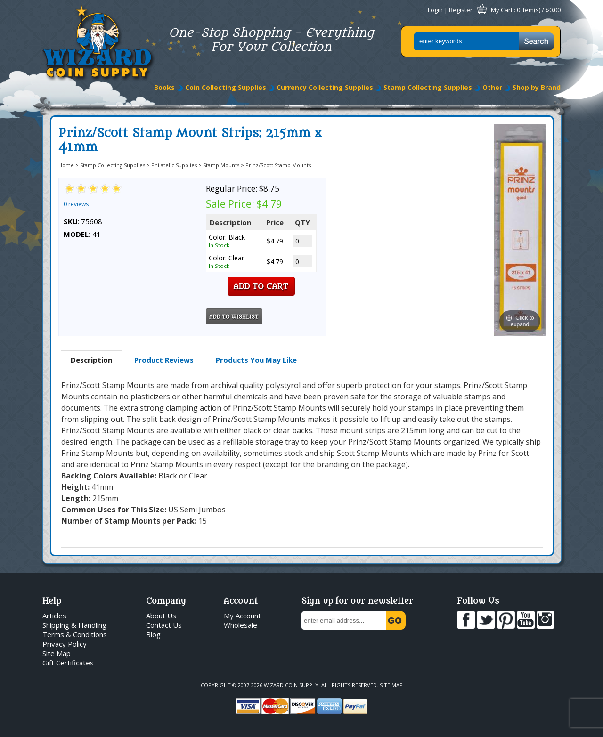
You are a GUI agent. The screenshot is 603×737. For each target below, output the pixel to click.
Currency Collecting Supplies (325, 87)
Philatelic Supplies (174, 165)
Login (435, 10)
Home (66, 165)
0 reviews (76, 204)
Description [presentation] (91, 359)
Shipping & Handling (74, 625)
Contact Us (164, 625)
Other (492, 87)
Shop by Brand (537, 87)
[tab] (91, 360)
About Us (161, 615)
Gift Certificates (68, 662)
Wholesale (240, 625)
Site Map (56, 653)
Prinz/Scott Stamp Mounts (278, 165)
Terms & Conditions (74, 634)
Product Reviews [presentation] (164, 359)
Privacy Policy (64, 643)
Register (461, 10)
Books (164, 87)
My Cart (502, 10)
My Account (242, 615)
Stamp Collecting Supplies (427, 87)
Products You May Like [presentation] (256, 359)
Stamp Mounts (221, 165)
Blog (153, 634)
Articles (54, 615)
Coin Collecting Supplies (225, 87)
